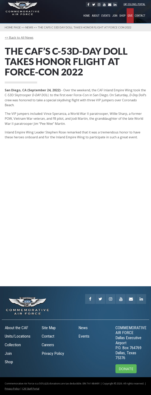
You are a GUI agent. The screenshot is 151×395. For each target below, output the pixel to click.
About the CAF (16, 327)
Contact (140, 15)
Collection (13, 344)
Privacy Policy (53, 353)
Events (105, 15)
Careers (48, 344)
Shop (122, 15)
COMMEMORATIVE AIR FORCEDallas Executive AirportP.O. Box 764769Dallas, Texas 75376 (130, 342)
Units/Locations (17, 336)
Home (86, 15)
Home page (13, 27)
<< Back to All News (19, 37)
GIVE (130, 15)
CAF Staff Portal (30, 388)
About (95, 15)
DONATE (126, 368)
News (29, 27)
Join (114, 15)
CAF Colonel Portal (134, 4)
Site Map (49, 327)
